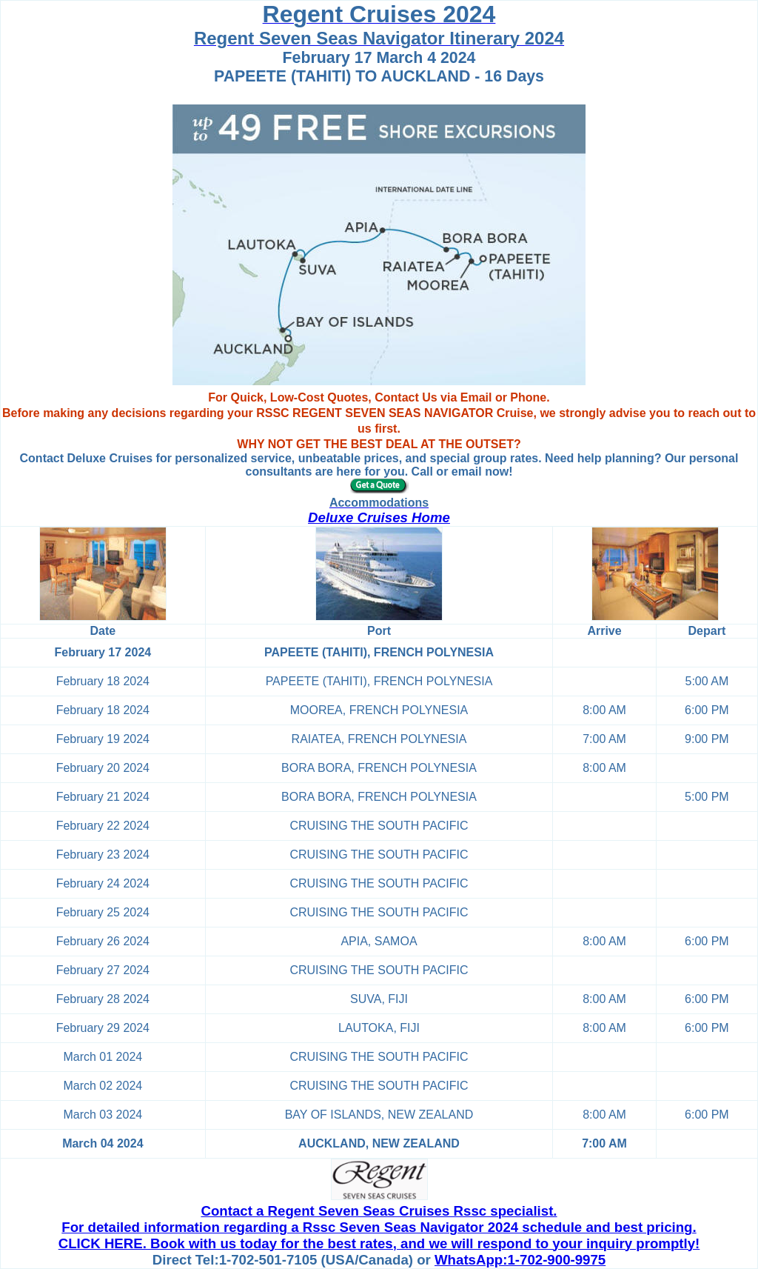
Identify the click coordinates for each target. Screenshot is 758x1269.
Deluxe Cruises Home (379, 517)
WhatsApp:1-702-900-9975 (520, 1260)
